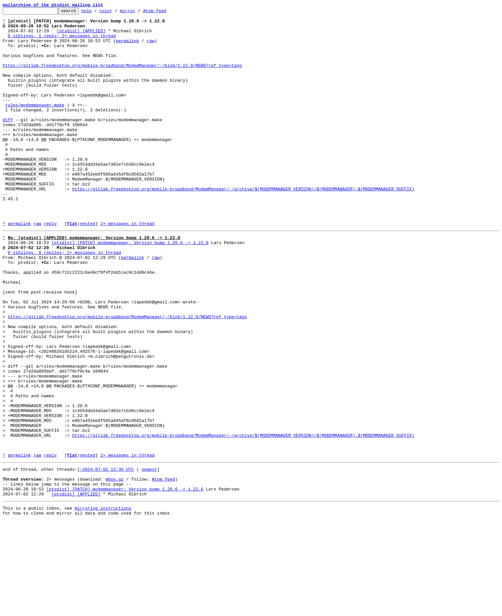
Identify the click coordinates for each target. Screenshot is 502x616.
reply (50, 267)
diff (8, 142)
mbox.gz (115, 570)
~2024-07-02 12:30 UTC (107, 558)
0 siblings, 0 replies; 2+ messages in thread (64, 300)
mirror (138, 12)
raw (150, 47)
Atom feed (164, 12)
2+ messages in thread (127, 267)
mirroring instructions (103, 603)
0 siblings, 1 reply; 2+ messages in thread (62, 41)
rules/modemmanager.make (34, 124)
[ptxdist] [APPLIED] (81, 36)
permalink (127, 47)
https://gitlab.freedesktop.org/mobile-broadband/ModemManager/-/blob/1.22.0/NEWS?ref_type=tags (122, 77)
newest (149, 558)
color (116, 12)
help (97, 12)
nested (87, 267)
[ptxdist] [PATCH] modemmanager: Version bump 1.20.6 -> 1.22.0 (129, 288)
